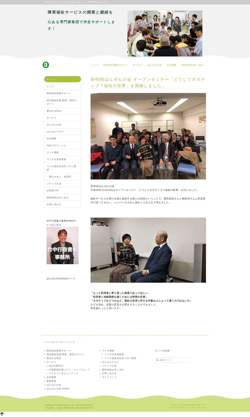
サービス (138, 65)
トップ (95, 65)
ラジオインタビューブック (63, 373)
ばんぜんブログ (55, 131)
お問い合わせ (54, 204)
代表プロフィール (56, 145)
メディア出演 (54, 183)
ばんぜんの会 (154, 65)
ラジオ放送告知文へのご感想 (61, 168)
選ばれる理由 (54, 111)
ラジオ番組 (53, 152)
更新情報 (51, 381)
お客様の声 (53, 190)
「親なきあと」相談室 (59, 176)
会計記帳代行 (56, 366)
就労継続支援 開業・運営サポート (62, 102)
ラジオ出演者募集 (56, 159)
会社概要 (172, 65)
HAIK (204, 408)
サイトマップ (109, 377)
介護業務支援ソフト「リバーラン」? (69, 369)
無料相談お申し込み (192, 65)
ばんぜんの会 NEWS (58, 388)
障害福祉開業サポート (115, 65)
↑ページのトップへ (54, 342)
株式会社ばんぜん (67, 405)
